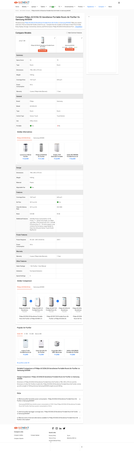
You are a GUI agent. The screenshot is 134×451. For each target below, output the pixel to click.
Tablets (44, 8)
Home (17, 8)
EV (53, 8)
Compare (102, 8)
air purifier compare (25, 11)
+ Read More (78, 28)
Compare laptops (35, 436)
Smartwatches (70, 8)
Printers (81, 8)
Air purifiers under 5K (23, 364)
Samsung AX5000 (65, 24)
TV (60, 8)
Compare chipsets (18, 439)
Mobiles (25, 8)
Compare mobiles (18, 436)
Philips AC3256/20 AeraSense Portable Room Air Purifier (41, 24)
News (110, 8)
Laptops (34, 8)
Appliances (91, 8)
